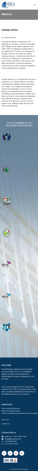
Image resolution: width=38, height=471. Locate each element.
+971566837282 (10, 441)
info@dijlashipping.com (12, 439)
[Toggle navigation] (35, 5)
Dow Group (23, 469)
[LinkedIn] (10, 453)
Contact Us (5, 424)
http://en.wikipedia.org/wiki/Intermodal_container (19, 413)
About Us (5, 420)
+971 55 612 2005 (11, 444)
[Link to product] (19, 145)
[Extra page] (21, 453)
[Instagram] (16, 453)
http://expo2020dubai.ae (10, 408)
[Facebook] (4, 453)
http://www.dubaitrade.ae (10, 411)
